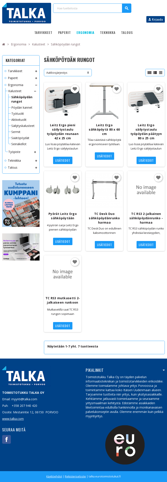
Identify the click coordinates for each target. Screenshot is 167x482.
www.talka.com (13, 419)
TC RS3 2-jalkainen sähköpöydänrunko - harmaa (146, 218)
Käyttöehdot (54, 476)
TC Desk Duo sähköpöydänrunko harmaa (104, 218)
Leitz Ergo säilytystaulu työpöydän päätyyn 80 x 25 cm (146, 131)
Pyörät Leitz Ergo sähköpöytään (62, 216)
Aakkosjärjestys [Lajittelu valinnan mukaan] (56, 73)
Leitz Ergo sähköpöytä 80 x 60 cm (104, 129)
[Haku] (92, 8)
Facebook (6, 439)
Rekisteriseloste (75, 476)
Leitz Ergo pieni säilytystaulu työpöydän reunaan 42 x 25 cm (62, 131)
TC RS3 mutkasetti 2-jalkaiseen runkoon (62, 300)
